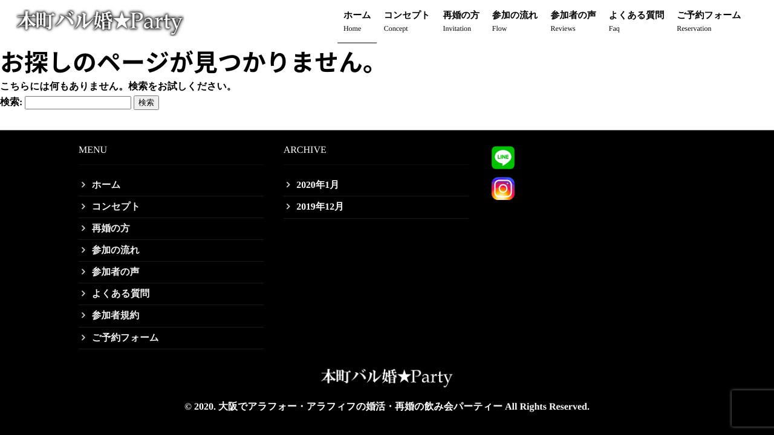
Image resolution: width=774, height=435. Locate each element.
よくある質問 (636, 22)
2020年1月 (318, 183)
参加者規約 (116, 315)
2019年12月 (321, 204)
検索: (11, 102)
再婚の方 (461, 22)
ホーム (357, 22)
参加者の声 (573, 22)
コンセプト (407, 22)
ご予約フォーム (709, 22)
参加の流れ (515, 22)
